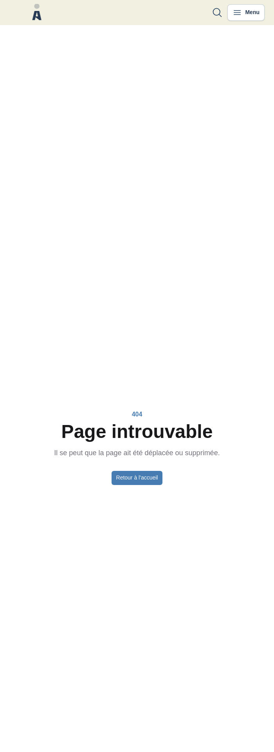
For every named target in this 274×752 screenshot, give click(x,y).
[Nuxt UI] (36, 13)
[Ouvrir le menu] (246, 12)
